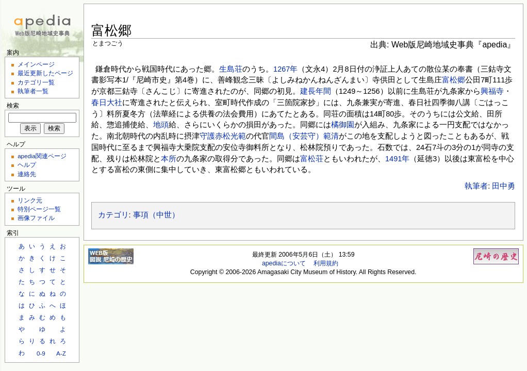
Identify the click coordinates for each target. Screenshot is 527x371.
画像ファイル (36, 217)
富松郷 (453, 80)
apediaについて (284, 263)
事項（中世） (156, 215)
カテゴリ (113, 215)
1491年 (397, 159)
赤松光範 (230, 136)
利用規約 (326, 263)
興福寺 (492, 91)
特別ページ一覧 (39, 209)
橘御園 (342, 125)
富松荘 (311, 159)
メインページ (36, 64)
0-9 (41, 353)
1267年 (285, 69)
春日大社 (106, 102)
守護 (207, 136)
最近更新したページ (45, 73)
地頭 (161, 125)
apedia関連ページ (42, 156)
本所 (168, 159)
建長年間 (315, 91)
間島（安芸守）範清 (304, 136)
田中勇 (503, 186)
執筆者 (476, 186)
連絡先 (27, 174)
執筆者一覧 (33, 91)
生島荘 (230, 69)
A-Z (61, 353)
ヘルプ (27, 164)
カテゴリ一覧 (36, 82)
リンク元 (30, 200)
